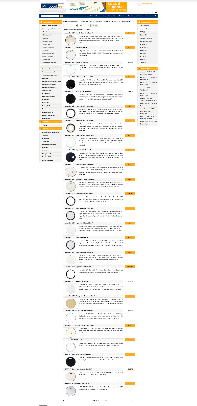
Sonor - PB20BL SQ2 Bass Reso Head (148, 105)
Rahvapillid (46, 106)
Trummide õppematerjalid (50, 66)
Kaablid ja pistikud (48, 115)
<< (92, 400)
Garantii (45, 147)
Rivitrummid (46, 59)
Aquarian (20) (144, 25)
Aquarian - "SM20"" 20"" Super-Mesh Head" (147, 73)
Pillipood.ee (52, 7)
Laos (102, 16)
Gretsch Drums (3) (146, 38)
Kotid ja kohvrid (47, 112)
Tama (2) (143, 62)
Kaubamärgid (145, 22)
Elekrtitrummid (46, 35)
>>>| (133, 400)
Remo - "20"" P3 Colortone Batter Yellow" (148, 94)
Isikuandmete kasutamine (50, 132)
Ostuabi (121, 16)
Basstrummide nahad (110, 21)
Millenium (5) (144, 47)
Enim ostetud (145, 68)
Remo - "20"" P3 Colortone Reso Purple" (148, 78)
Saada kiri (149, 12)
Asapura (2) (143, 29)
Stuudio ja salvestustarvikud (51, 81)
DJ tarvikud (46, 93)
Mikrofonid (45, 99)
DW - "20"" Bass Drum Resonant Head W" (147, 117)
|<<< (64, 400)
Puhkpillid (45, 103)
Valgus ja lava (46, 90)
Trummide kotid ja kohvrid (50, 75)
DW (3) (142, 32)
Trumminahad (46, 44)
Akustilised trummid (48, 32)
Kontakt (130, 16)
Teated (44, 125)
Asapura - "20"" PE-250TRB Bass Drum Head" (148, 99)
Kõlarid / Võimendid (48, 87)
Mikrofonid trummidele (49, 62)
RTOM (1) (143, 56)
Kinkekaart (93, 16)
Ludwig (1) (143, 44)
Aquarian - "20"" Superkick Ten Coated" (148, 89)
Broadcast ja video (48, 96)
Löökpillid (45, 50)
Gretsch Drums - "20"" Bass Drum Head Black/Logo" (147, 111)
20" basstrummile (124, 21)
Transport (45, 141)
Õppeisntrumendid (48, 53)
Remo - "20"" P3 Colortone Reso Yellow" (148, 123)
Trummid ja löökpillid (49, 29)
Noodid (44, 109)
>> (106, 400)
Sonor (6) (143, 59)
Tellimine (45, 135)
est (156, 12)
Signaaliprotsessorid (49, 84)
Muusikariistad (151, 16)
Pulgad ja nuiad (47, 41)
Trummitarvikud (47, 69)
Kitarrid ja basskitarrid (49, 25)
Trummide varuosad (48, 72)
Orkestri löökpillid (47, 56)
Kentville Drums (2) (146, 41)
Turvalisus (45, 151)
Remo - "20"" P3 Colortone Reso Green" (148, 83)
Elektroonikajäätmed (49, 144)
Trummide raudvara (48, 47)
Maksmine (45, 138)
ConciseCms (43, 405)
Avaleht (145, 12)
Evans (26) (143, 35)
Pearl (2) (143, 50)
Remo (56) (143, 53)
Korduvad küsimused (49, 157)
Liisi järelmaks (47, 154)
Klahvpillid (45, 78)
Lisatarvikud (46, 118)
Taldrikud (45, 38)
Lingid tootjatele (47, 160)
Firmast (139, 16)
